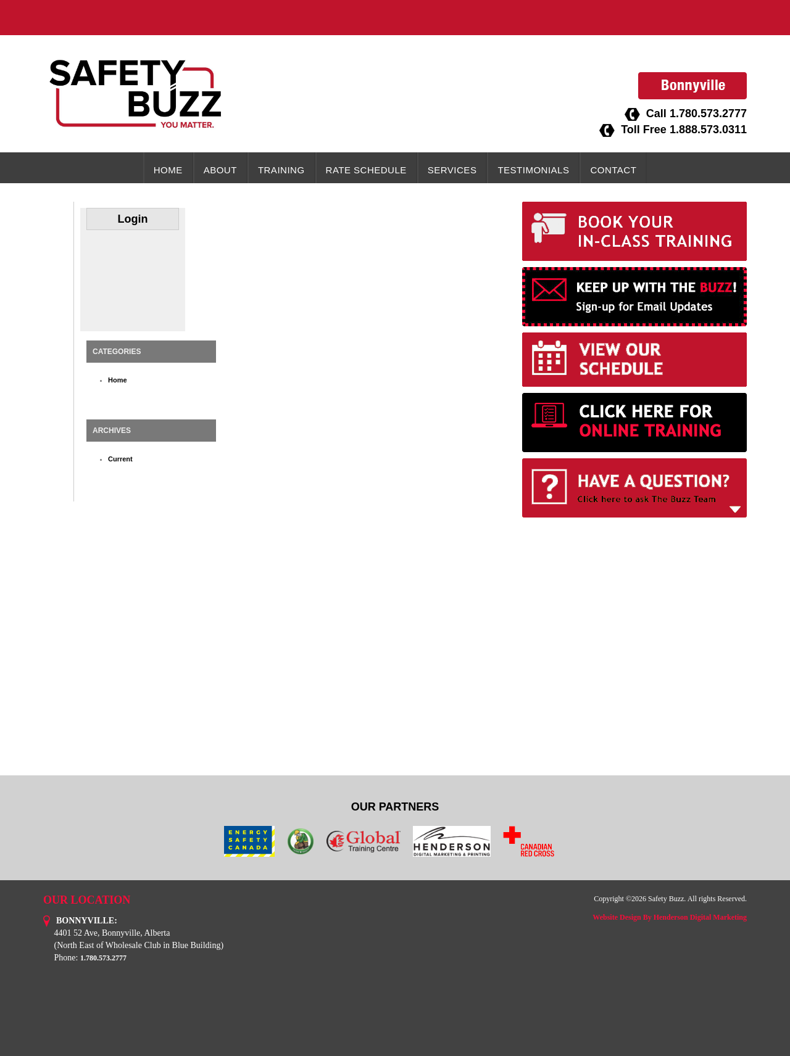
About (220, 170)
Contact (613, 170)
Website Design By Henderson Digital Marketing (669, 917)
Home (168, 170)
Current (120, 459)
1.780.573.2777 (708, 113)
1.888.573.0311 (708, 129)
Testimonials (533, 170)
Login (133, 219)
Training (281, 170)
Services (452, 170)
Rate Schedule (366, 170)
